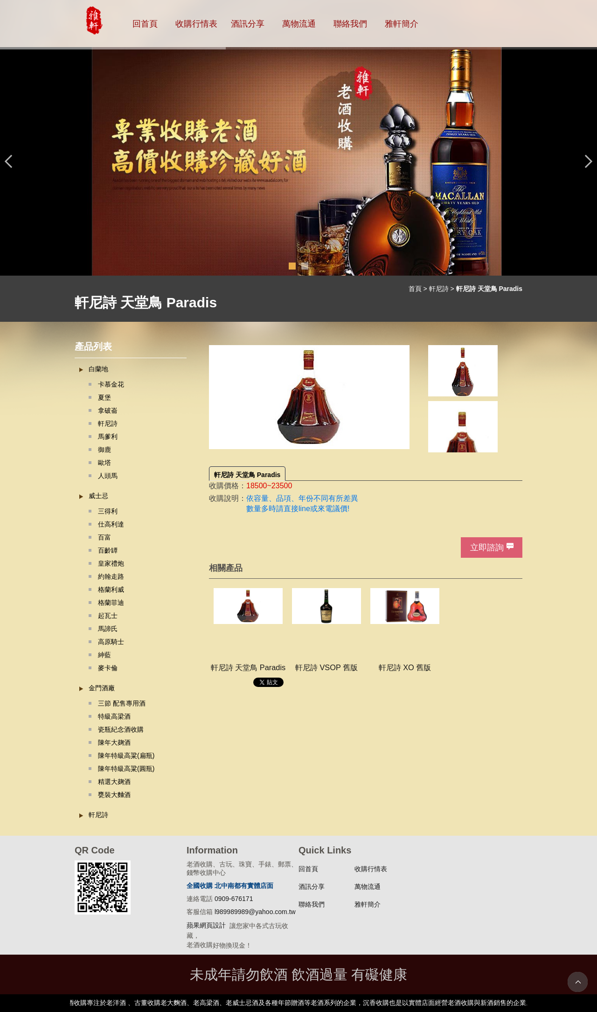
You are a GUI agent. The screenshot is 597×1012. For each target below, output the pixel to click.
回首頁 (145, 23)
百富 (104, 537)
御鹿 (104, 449)
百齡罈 (108, 550)
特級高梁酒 (114, 716)
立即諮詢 (487, 547)
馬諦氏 (108, 628)
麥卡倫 (108, 668)
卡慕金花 (111, 384)
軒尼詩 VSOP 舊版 (326, 667)
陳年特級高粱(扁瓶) (126, 755)
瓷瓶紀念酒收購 (121, 729)
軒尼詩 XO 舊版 (405, 667)
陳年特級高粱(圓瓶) (126, 768)
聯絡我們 (350, 23)
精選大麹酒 (114, 781)
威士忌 (98, 495)
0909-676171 (234, 898)
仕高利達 (111, 524)
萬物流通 (299, 23)
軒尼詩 (439, 288)
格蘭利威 (111, 589)
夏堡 (104, 397)
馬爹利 (108, 436)
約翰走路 (111, 576)
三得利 (108, 511)
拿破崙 (108, 410)
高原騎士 (111, 641)
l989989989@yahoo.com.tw (255, 911)
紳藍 (104, 654)
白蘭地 (98, 369)
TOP (578, 982)
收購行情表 (196, 23)
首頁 (415, 288)
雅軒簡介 (401, 23)
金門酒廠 (102, 688)
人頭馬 (108, 475)
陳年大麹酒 (114, 742)
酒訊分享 (247, 23)
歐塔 (104, 462)
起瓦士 (108, 615)
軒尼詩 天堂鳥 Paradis (247, 474)
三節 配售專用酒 (122, 703)
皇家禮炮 (111, 563)
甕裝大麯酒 (114, 794)
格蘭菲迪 (111, 602)
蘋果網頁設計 (206, 925)
